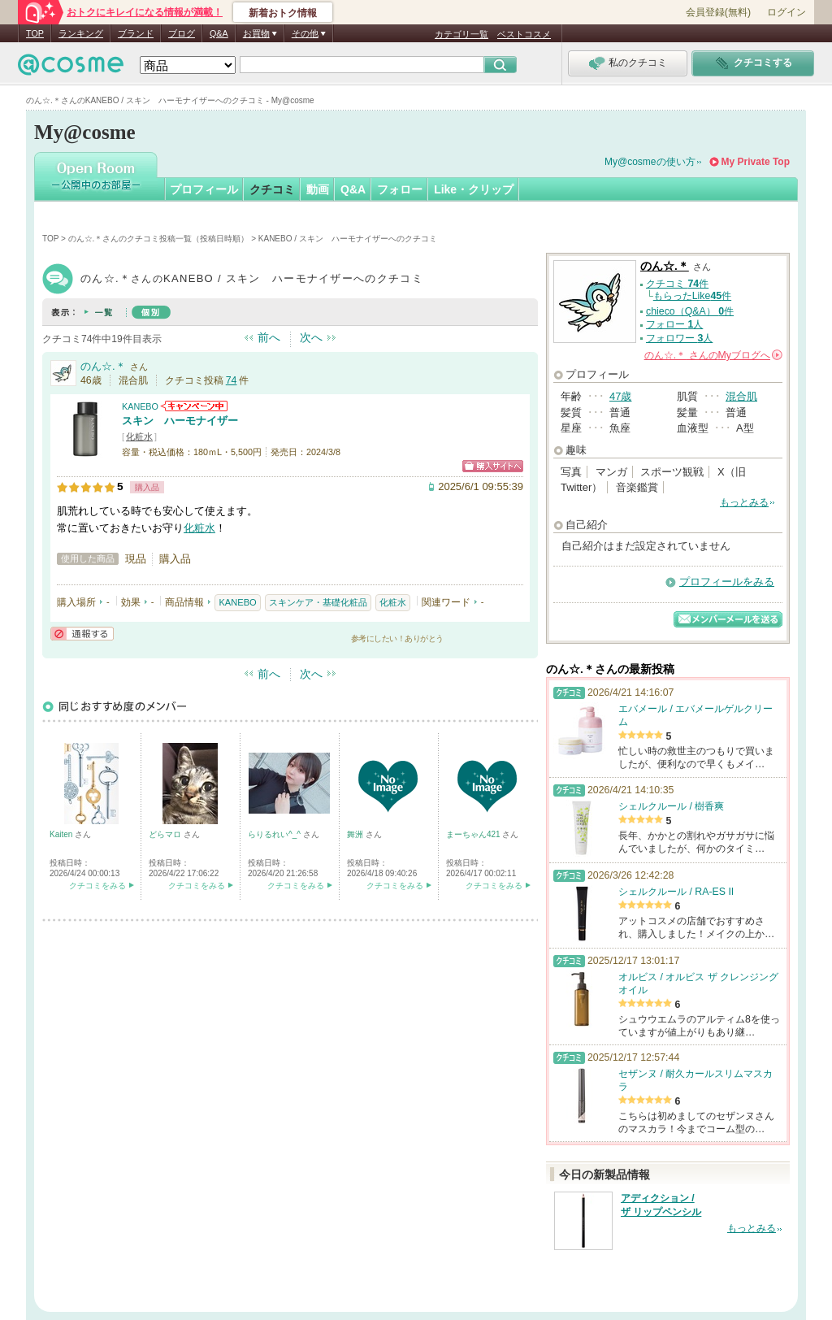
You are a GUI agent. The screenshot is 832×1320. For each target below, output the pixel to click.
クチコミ (272, 189)
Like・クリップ (474, 189)
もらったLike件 (692, 296)
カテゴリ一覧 (461, 34)
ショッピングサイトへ (492, 466)
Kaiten (62, 834)
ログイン (786, 12)
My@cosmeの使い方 (650, 161)
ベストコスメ (524, 34)
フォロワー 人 (679, 338)
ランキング (80, 33)
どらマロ (166, 834)
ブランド (136, 33)
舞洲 (356, 834)
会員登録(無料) (718, 12)
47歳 (620, 396)
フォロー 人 (674, 324)
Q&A (219, 33)
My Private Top (756, 161)
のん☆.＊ (103, 366)
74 (231, 380)
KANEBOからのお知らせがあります (194, 406)
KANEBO (140, 406)
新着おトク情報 (283, 13)
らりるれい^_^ (275, 834)
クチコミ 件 (677, 283)
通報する (82, 633)
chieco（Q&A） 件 (690, 311)
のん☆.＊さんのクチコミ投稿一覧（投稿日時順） (158, 238)
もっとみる (744, 502)
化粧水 (139, 436)
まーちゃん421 (474, 834)
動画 (317, 189)
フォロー (399, 189)
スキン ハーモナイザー (180, 421)
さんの (713, 355)
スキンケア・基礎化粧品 (318, 602)
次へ (311, 337)
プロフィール (204, 189)
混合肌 (741, 396)
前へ (269, 337)
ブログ (181, 33)
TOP (35, 33)
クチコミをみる (97, 885)
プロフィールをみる (726, 581)
